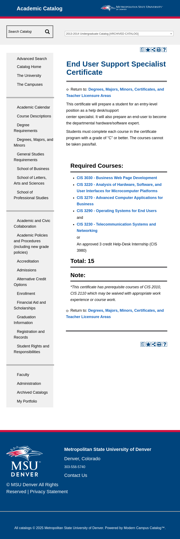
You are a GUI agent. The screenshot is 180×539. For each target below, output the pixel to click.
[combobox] (119, 33)
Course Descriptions (34, 116)
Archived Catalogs (32, 392)
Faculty (23, 375)
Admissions (26, 270)
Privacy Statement (49, 491)
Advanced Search (32, 59)
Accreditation (28, 261)
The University (29, 76)
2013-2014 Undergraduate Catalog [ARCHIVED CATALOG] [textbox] (102, 33)
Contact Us (75, 475)
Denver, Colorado (82, 458)
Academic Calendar (33, 107)
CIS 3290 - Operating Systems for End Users (117, 211)
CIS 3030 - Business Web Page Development (117, 178)
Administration (29, 383)
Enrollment (26, 293)
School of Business (33, 169)
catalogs (25, 528)
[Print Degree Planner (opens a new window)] (142, 49)
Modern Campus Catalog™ (144, 528)
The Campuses (30, 84)
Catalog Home (29, 67)
